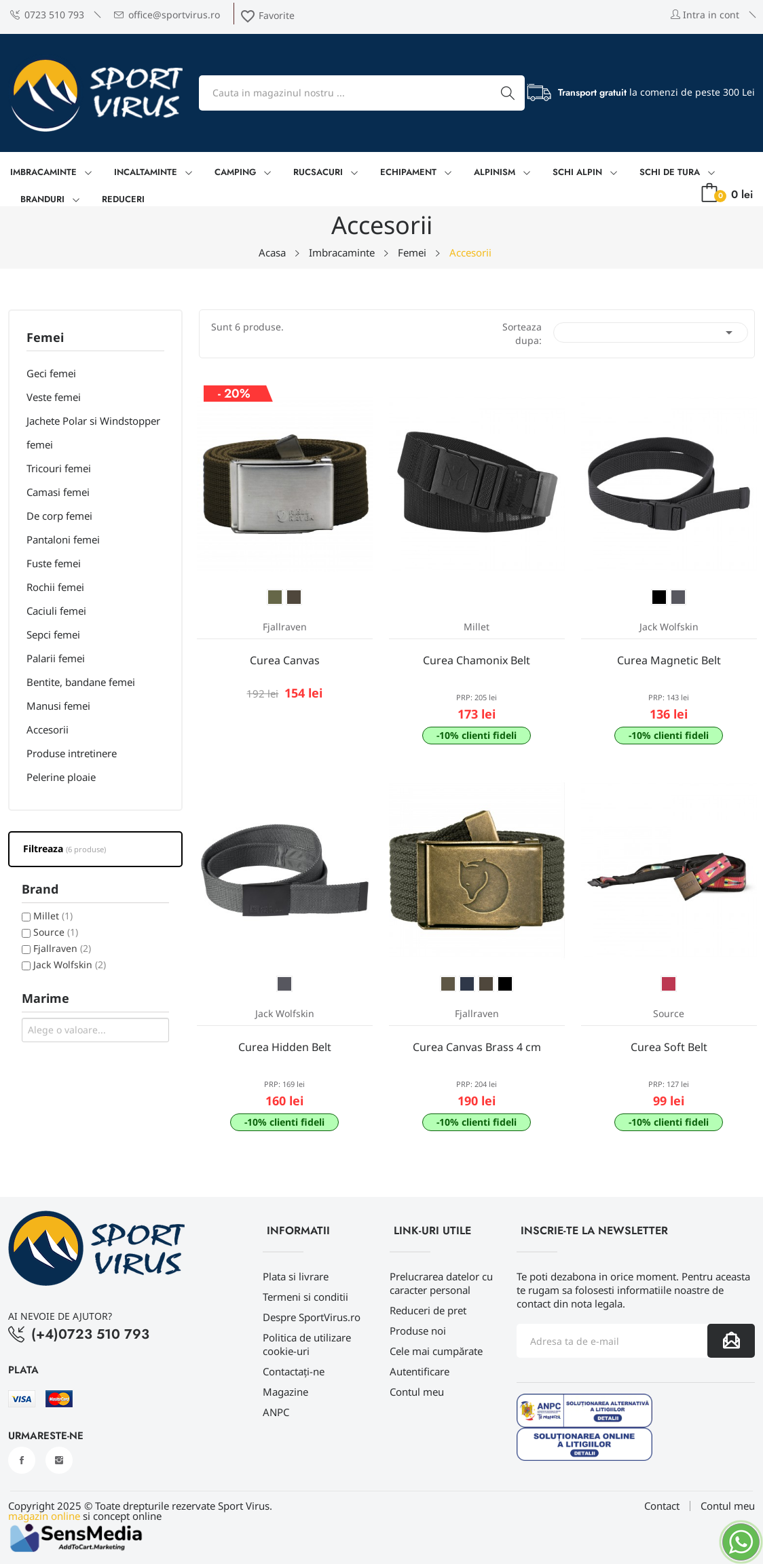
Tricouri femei (58, 468)
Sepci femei (53, 634)
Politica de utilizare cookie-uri (307, 1344)
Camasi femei (58, 492)
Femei (45, 338)
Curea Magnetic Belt (669, 660)
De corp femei (59, 515)
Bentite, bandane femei (80, 682)
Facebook (21, 1460)
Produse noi (418, 1330)
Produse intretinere (71, 753)
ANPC (276, 1412)
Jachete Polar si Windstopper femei (93, 432)
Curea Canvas (285, 660)
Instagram (59, 1460)
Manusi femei (58, 705)
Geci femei (51, 373)
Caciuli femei (56, 610)
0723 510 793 (47, 14)
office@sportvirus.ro (167, 14)
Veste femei (53, 397)
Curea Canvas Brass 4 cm (477, 1047)
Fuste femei (53, 563)
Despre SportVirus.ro (311, 1317)
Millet (53, 915)
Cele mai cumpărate (436, 1351)
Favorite (267, 15)
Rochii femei (55, 587)
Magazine (285, 1391)
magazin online (44, 1516)
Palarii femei (55, 658)
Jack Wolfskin (69, 964)
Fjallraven (62, 948)
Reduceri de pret (428, 1310)
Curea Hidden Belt (284, 1047)
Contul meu (417, 1391)
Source (55, 932)
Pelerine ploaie (61, 777)
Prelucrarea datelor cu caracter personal (441, 1283)
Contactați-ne (293, 1371)
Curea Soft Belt (669, 1047)
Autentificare (419, 1371)
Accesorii (47, 729)
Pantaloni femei (63, 539)
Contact (662, 1506)
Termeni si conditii (305, 1296)
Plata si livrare (296, 1276)
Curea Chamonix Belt (476, 660)
